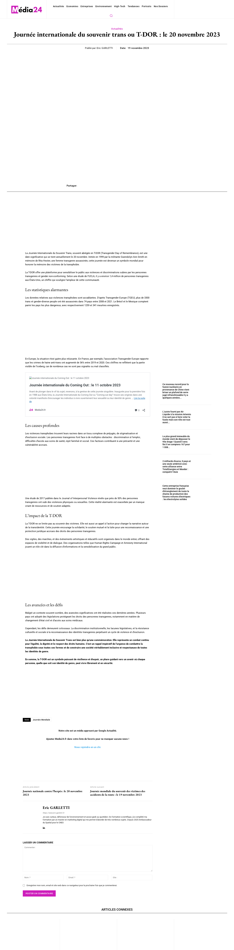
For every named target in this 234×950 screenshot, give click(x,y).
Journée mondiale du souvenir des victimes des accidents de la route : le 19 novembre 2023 (117, 779)
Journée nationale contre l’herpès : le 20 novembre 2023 (52, 779)
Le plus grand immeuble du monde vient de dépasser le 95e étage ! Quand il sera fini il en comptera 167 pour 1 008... (176, 429)
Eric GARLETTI (105, 42)
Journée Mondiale (41, 706)
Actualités (117, 22)
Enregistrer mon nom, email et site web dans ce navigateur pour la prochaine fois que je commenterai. (69, 869)
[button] (164, 6)
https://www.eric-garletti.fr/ (52, 799)
